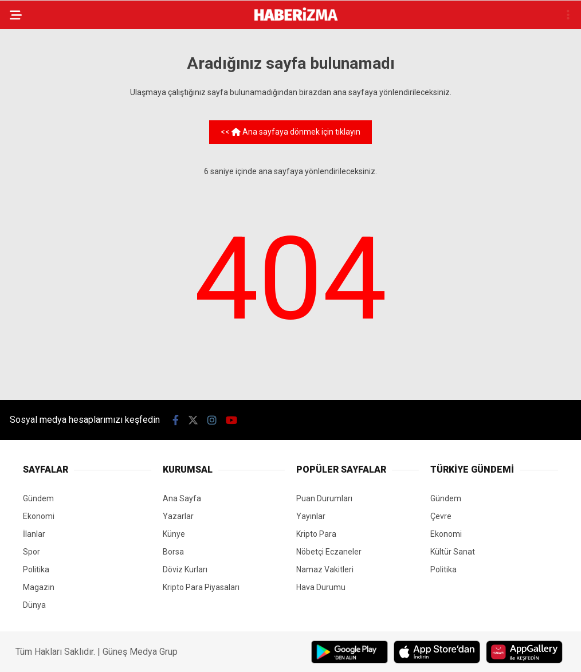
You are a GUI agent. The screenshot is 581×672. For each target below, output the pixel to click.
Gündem (38, 498)
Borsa (173, 551)
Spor (31, 551)
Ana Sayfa (182, 498)
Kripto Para (316, 534)
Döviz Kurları (185, 569)
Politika (36, 569)
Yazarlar (178, 516)
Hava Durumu (321, 587)
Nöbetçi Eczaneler (329, 551)
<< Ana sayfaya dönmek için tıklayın (290, 131)
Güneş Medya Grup (140, 651)
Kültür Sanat (452, 551)
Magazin (38, 587)
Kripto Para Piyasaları (201, 587)
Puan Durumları (324, 498)
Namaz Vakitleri (325, 569)
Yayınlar (310, 516)
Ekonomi (38, 516)
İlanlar (34, 534)
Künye (174, 534)
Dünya (34, 605)
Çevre (441, 516)
